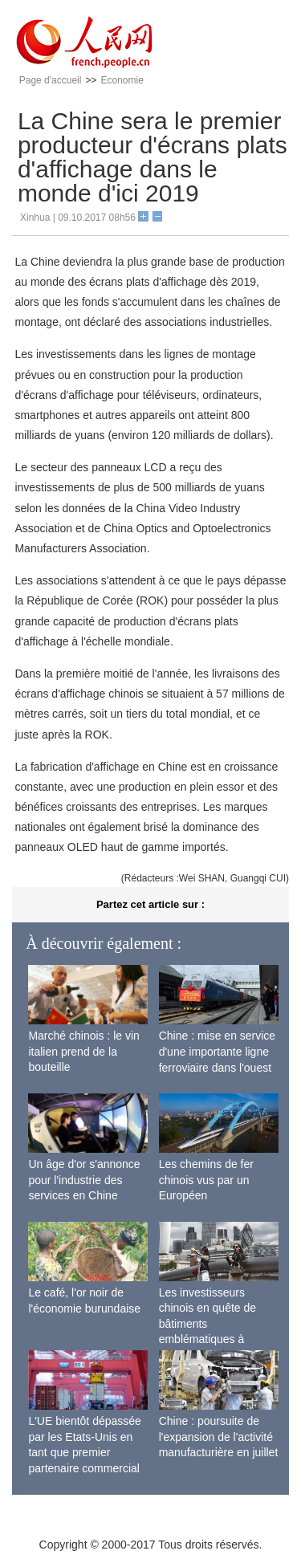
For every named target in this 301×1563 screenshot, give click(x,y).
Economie (121, 80)
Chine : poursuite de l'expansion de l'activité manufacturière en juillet (219, 1436)
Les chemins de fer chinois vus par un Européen (206, 1180)
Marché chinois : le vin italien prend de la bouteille (84, 1051)
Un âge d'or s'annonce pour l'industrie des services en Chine (84, 1180)
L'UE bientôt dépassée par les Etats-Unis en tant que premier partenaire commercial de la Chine (84, 1452)
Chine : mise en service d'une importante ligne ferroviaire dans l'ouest (217, 1051)
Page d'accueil (50, 80)
